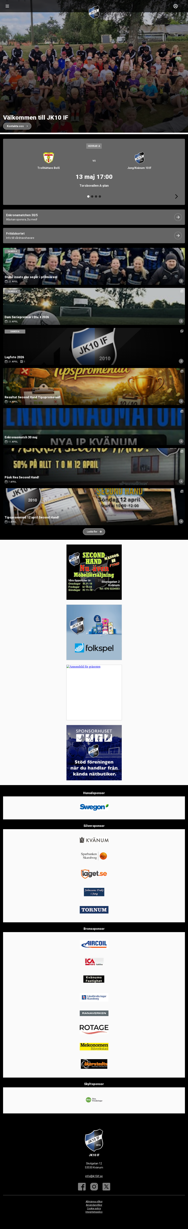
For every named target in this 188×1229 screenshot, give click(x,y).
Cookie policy (94, 1208)
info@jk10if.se (94, 1176)
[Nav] (7, 6)
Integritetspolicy (94, 1212)
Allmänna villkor (94, 1201)
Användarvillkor (94, 1205)
